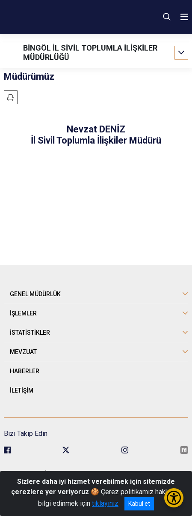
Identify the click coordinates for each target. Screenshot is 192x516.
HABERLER (24, 371)
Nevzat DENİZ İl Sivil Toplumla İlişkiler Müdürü (96, 135)
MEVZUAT (23, 351)
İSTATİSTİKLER (30, 332)
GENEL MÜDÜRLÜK (35, 294)
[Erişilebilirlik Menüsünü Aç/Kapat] (173, 497)
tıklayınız (105, 503)
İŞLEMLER (23, 313)
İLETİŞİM (21, 390)
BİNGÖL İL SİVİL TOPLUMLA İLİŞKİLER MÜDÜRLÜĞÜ (90, 52)
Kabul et (139, 503)
